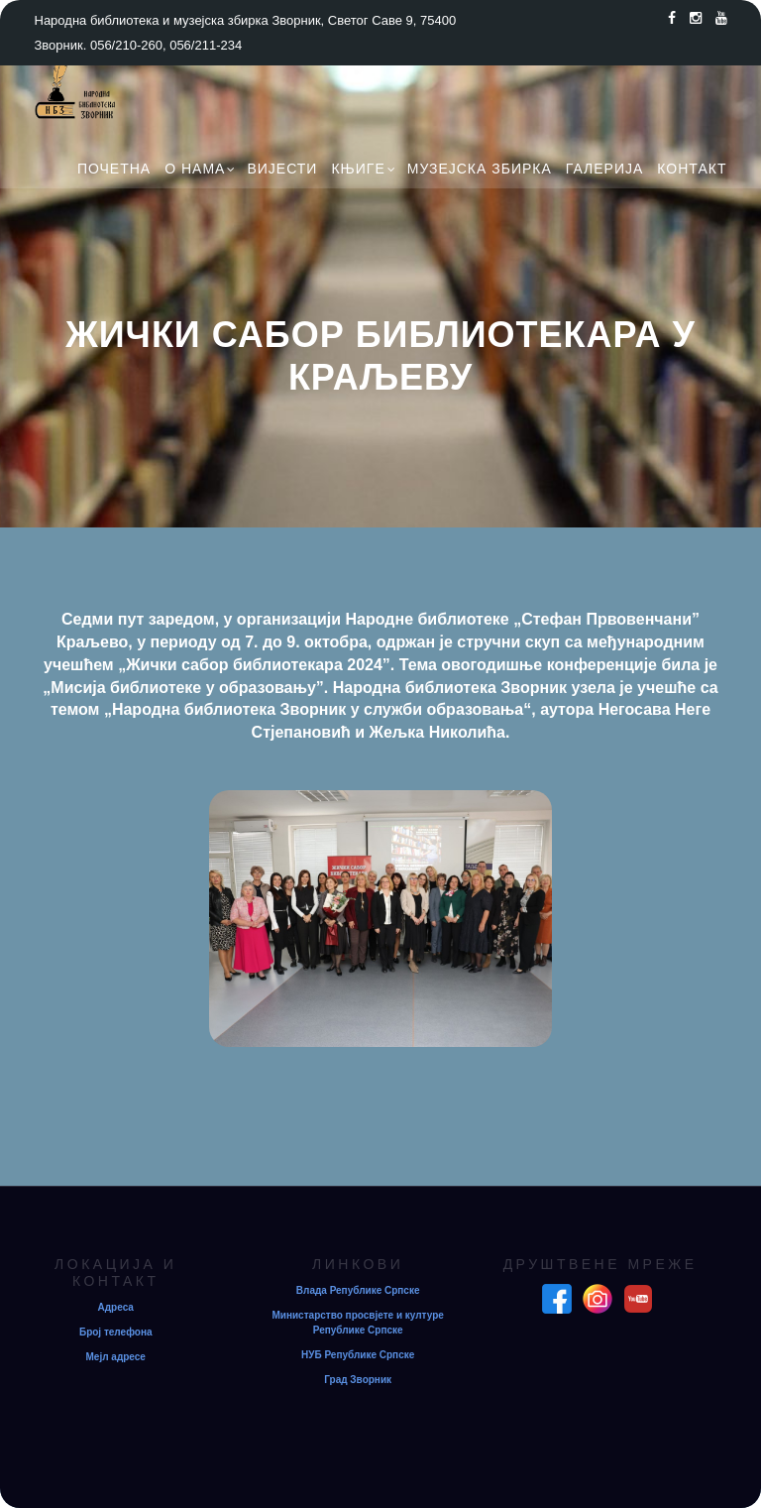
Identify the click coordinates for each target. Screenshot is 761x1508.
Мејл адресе (116, 1356)
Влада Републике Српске (358, 1290)
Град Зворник (357, 1379)
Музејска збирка (479, 168)
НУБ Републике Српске (357, 1354)
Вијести (282, 168)
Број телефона (116, 1332)
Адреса (116, 1307)
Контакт (691, 168)
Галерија (605, 168)
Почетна (114, 168)
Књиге (357, 168)
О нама (194, 168)
